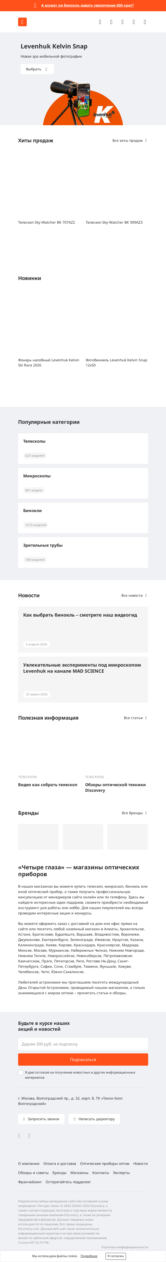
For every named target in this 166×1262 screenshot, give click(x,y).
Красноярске (108, 944)
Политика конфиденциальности (124, 1247)
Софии (46, 966)
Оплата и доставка (59, 1163)
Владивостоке (107, 934)
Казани (136, 939)
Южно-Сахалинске (67, 971)
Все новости (132, 595)
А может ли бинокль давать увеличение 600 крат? (87, 5)
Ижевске (102, 939)
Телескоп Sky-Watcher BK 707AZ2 (46, 222)
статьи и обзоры (111, 992)
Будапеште (64, 934)
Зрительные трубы (43, 545)
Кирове (65, 944)
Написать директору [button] (96, 1118)
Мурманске (59, 950)
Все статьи (133, 717)
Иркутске (120, 939)
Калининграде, (31, 944)
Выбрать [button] (34, 69)
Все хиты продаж (127, 140)
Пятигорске (64, 961)
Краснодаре (84, 944)
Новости (140, 1163)
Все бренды (132, 812)
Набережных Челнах (89, 950)
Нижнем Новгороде (126, 950)
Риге (80, 961)
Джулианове (29, 939)
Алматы (111, 928)
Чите (45, 971)
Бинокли (32, 510)
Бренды (60, 1172)
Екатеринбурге (55, 939)
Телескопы (34, 441)
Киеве (51, 944)
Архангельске (132, 928)
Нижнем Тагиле (32, 955)
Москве (40, 950)
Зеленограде (81, 939)
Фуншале (108, 966)
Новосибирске (88, 955)
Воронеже (130, 934)
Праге (47, 961)
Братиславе (42, 934)
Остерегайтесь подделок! (68, 1181)
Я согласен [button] (116, 1256)
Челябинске (28, 971)
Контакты (100, 1172)
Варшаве (84, 934)
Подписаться (83, 1059)
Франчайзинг (30, 1181)
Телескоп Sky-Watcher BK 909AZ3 (114, 222)
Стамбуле (73, 966)
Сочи (58, 966)
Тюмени (90, 966)
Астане (24, 934)
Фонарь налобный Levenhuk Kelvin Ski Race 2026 (48, 362)
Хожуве (124, 966)
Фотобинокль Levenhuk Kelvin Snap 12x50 (116, 362)
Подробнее (89, 1256)
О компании (29, 1163)
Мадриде (130, 944)
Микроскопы (37, 476)
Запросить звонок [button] (43, 1118)
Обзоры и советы (33, 1172)
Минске (25, 950)
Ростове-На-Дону (101, 961)
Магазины (79, 1172)
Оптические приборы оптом (105, 1163)
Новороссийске (61, 955)
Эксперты (121, 1172)
